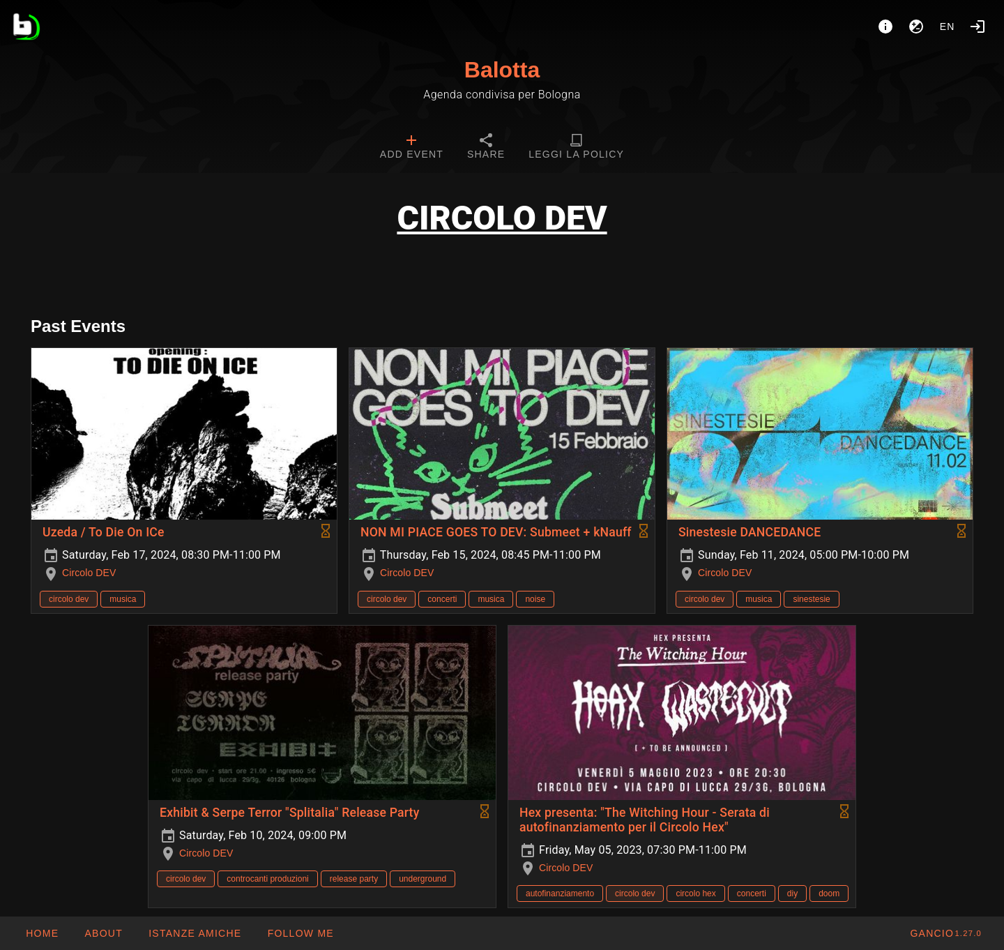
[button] (194, 933)
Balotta (502, 69)
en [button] (947, 26)
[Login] (977, 26)
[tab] (412, 148)
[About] (885, 26)
